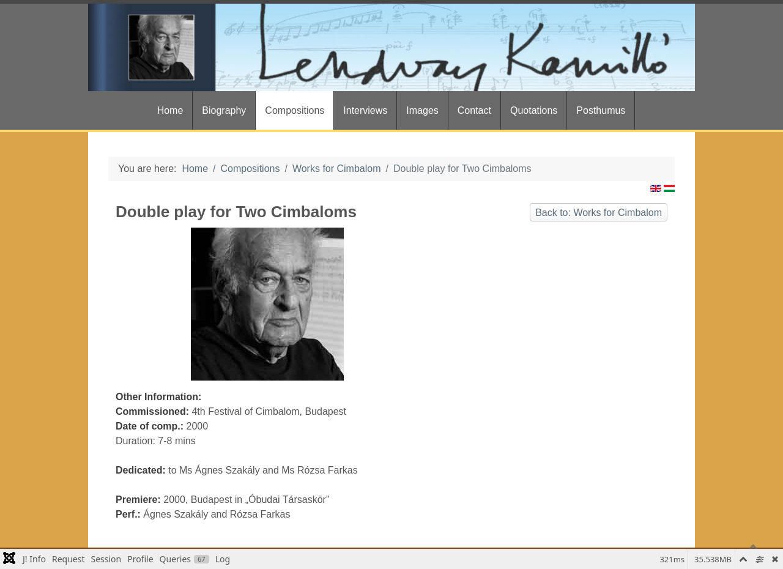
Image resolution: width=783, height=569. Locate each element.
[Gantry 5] (391, 47)
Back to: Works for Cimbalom (598, 212)
